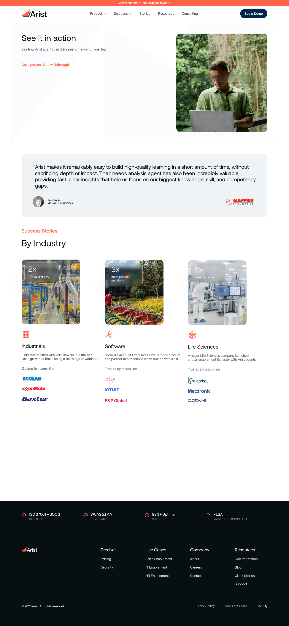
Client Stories (245, 575)
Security (107, 567)
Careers (196, 567)
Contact (196, 575)
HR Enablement (157, 575)
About (194, 559)
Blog (238, 567)
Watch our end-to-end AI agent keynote (144, 2)
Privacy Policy (205, 606)
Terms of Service (236, 606)
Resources (245, 549)
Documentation (246, 559)
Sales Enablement (158, 559)
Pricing (106, 559)
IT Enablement (156, 567)
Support (241, 584)
